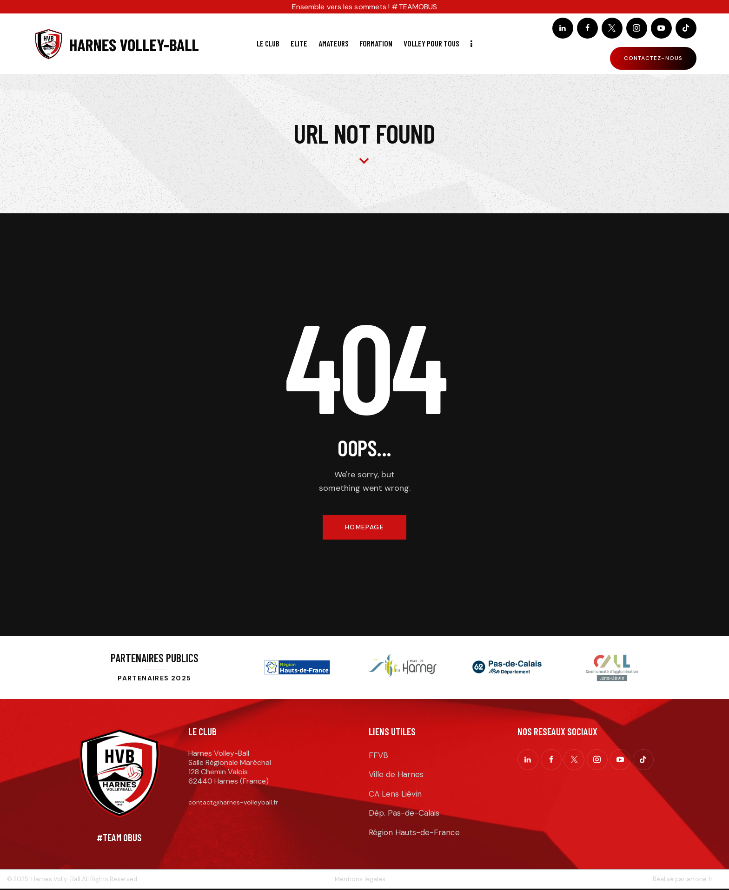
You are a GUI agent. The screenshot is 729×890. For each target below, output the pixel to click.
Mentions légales (359, 880)
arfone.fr (700, 880)
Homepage (364, 527)
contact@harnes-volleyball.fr (233, 803)
